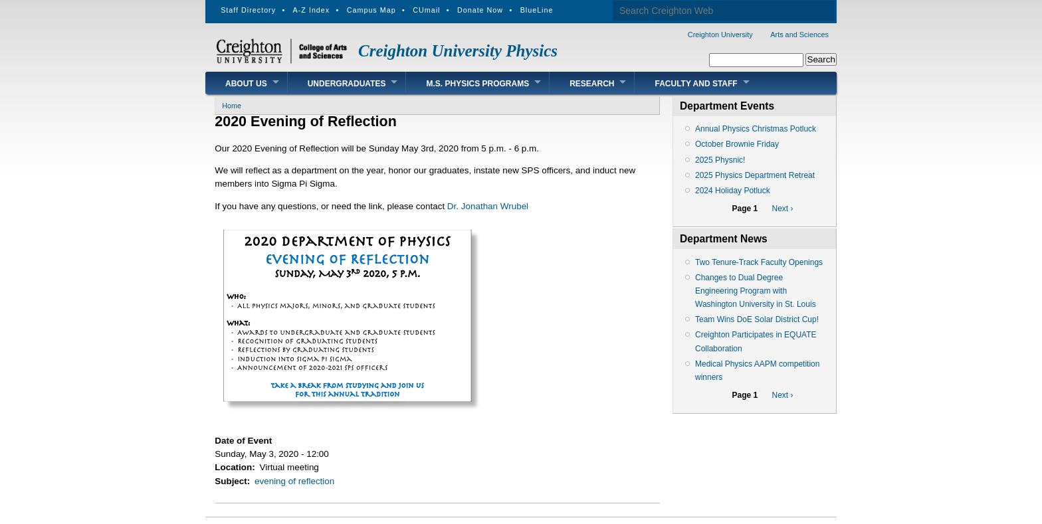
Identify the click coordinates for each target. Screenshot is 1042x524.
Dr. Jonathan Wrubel (487, 206)
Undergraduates (347, 83)
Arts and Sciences (799, 35)
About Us (246, 83)
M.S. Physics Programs (477, 83)
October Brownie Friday (737, 144)
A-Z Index (311, 10)
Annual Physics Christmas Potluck (755, 128)
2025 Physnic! (720, 160)
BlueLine (537, 10)
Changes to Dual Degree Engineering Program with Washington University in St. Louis (755, 291)
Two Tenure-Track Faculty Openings (759, 262)
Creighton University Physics (458, 51)
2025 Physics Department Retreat (755, 175)
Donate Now (480, 10)
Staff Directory (248, 10)
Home (231, 106)
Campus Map (371, 10)
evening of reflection (294, 481)
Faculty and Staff (696, 83)
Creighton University (720, 35)
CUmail (426, 10)
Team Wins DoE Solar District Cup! (757, 319)
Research (592, 83)
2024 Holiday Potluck (732, 190)
